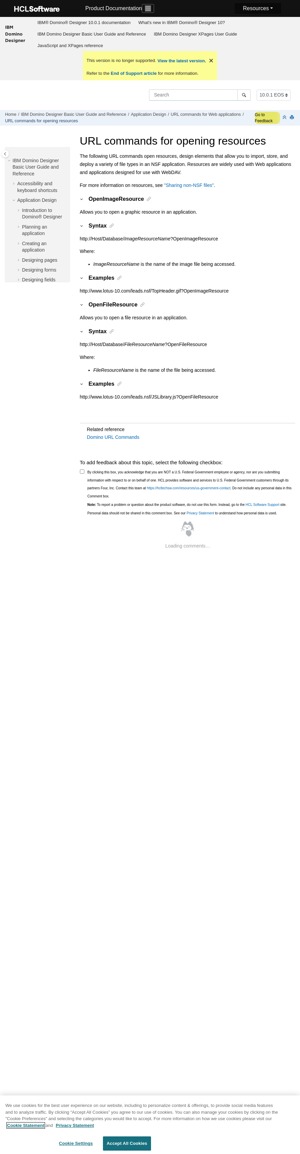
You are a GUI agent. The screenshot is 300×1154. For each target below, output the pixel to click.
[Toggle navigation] (148, 8)
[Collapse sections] (285, 118)
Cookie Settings (76, 1146)
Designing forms (39, 270)
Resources (256, 8)
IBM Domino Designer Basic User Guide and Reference (92, 34)
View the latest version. (181, 60)
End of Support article (133, 73)
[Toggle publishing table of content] (5, 153)
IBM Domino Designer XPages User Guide (195, 34)
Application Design (148, 114)
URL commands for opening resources (41, 121)
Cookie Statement (25, 1128)
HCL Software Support (262, 505)
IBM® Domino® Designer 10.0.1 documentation (84, 22)
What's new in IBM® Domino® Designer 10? (181, 22)
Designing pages (39, 260)
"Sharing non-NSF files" (189, 185)
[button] (10, 160)
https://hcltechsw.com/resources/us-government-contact (189, 488)
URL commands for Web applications (206, 114)
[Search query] (200, 94)
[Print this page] (292, 118)
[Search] (244, 94)
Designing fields (39, 279)
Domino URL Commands (113, 437)
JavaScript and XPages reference (70, 45)
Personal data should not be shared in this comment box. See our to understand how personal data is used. (182, 513)
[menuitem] (84, 22)
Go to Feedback (264, 117)
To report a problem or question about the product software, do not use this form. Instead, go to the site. (186, 505)
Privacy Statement (200, 513)
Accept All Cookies (127, 1146)
